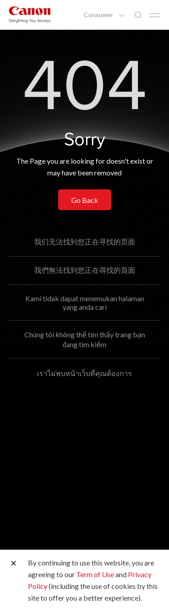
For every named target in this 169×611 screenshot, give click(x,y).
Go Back (84, 200)
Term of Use (95, 574)
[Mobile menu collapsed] (154, 15)
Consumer (99, 14)
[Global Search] (138, 15)
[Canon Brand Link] (29, 14)
